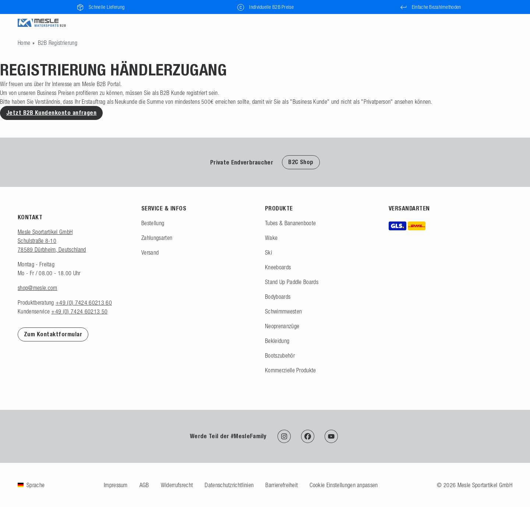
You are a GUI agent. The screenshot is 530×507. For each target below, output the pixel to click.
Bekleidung (277, 340)
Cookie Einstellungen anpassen (344, 485)
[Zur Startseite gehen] (24, 42)
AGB (144, 485)
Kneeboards (278, 267)
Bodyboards (277, 296)
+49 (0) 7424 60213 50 (79, 311)
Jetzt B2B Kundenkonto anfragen (51, 112)
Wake (271, 237)
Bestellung (152, 223)
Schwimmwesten (283, 311)
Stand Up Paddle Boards (291, 282)
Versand (150, 252)
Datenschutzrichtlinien (229, 485)
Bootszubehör (280, 355)
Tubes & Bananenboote (290, 223)
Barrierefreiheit (281, 485)
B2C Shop (301, 162)
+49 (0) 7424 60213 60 (84, 302)
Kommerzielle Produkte (290, 370)
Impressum (116, 485)
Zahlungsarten (156, 237)
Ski (268, 252)
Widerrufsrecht (177, 485)
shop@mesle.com (37, 287)
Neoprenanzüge (282, 326)
